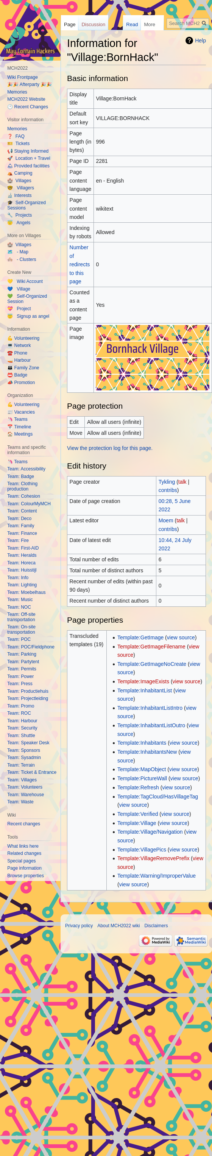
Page (69, 24)
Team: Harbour (22, 720)
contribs (168, 490)
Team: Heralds (21, 555)
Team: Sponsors (23, 750)
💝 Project (19, 308)
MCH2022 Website (26, 99)
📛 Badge (17, 375)
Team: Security (22, 728)
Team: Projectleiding (27, 698)
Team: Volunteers (24, 787)
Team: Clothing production (22, 486)
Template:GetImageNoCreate (151, 664)
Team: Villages (22, 780)
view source (181, 637)
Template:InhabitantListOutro (151, 725)
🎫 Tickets (18, 143)
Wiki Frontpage (22, 77)
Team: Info (17, 577)
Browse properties (25, 875)
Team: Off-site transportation (21, 617)
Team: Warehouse (25, 794)
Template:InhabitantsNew (147, 752)
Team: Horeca (21, 563)
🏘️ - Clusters (21, 259)
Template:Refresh (138, 787)
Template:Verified (137, 814)
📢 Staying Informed (27, 151)
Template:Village (136, 823)
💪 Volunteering (23, 338)
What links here (23, 846)
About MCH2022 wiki (118, 925)
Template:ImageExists (143, 681)
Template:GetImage (140, 637)
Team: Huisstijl (21, 570)
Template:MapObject (141, 769)
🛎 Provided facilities (28, 166)
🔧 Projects (19, 215)
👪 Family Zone (23, 367)
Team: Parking (21, 654)
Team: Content (22, 511)
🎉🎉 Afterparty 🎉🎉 (29, 84)
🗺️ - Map (17, 252)
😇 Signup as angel (28, 316)
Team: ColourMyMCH (29, 503)
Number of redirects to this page (80, 264)
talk (182, 482)
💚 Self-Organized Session (27, 299)
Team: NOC (19, 607)
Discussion (93, 24)
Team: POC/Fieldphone (31, 647)
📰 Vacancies (21, 412)
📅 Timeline (19, 427)
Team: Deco (19, 518)
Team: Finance (22, 533)
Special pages (21, 861)
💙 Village (18, 289)
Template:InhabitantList (144, 690)
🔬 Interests (19, 195)
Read (137, 24)
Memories (17, 92)
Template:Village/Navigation (150, 832)
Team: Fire (18, 540)
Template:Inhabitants (141, 743)
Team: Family (20, 525)
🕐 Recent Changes (27, 106)
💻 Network (19, 345)
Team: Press (20, 683)
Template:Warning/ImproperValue (156, 876)
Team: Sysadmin (24, 757)
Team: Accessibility (26, 469)
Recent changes (23, 823)
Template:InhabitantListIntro (149, 708)
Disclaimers (156, 925)
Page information (24, 868)
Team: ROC (19, 713)
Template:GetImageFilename (151, 647)
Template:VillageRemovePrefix (153, 858)
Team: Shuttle (21, 735)
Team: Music (20, 599)
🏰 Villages (19, 180)
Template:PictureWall (142, 778)
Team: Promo (20, 706)
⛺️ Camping (19, 173)
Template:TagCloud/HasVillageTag (157, 797)
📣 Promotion (21, 382)
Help (200, 40)
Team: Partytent (23, 661)
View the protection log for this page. (110, 448)
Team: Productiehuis (27, 691)
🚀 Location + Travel (28, 158)
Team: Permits (21, 669)
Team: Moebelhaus (26, 592)
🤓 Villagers (20, 188)
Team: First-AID (23, 548)
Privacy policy (79, 925)
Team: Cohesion (23, 496)
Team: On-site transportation (21, 629)
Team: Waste (20, 802)
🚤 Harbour (19, 360)
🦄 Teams (17, 419)
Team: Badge (20, 476)
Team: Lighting (22, 584)
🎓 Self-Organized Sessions (26, 205)
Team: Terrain (20, 765)
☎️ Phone (17, 353)
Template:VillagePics (141, 850)
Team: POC (19, 639)
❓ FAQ (16, 136)
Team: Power (20, 676)
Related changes (24, 853)
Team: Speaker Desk (28, 742)
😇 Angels (18, 222)
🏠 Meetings (20, 434)
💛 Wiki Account (25, 281)
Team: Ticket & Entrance (31, 772)
